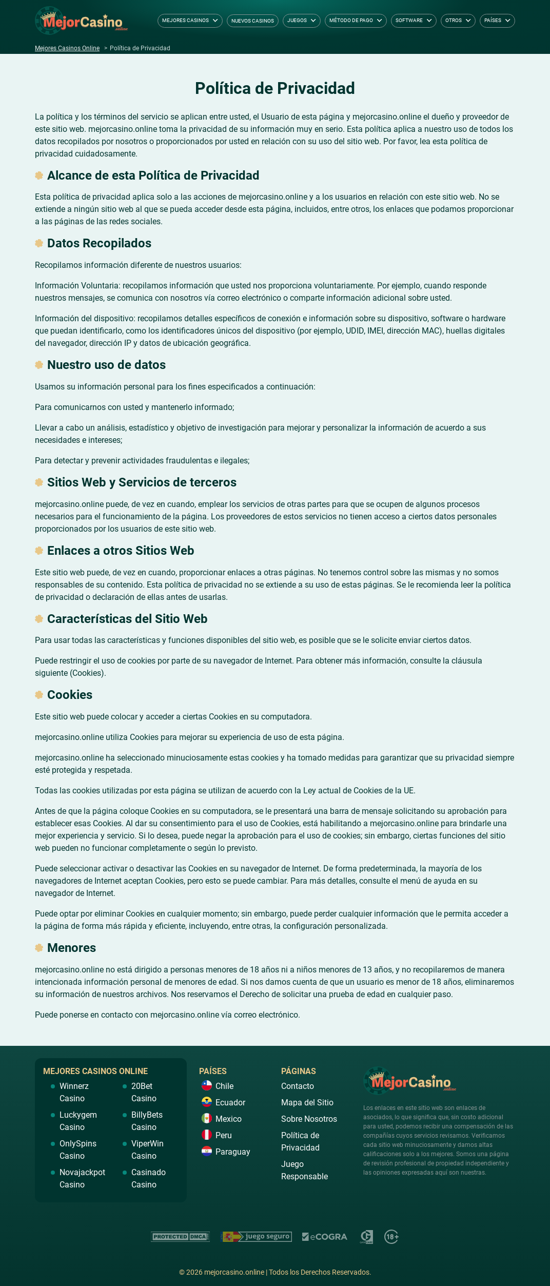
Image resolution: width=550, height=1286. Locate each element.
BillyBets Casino (147, 1121)
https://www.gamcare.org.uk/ (366, 1236)
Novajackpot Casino (82, 1178)
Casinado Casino (148, 1178)
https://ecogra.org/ (325, 1236)
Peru (223, 1135)
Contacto (297, 1086)
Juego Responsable (304, 1170)
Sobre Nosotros (309, 1119)
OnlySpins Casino (78, 1150)
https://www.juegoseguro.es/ (256, 1236)
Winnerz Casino (74, 1092)
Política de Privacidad (300, 1142)
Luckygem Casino (78, 1121)
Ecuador (230, 1102)
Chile (224, 1086)
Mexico (228, 1119)
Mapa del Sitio (307, 1102)
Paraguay (232, 1152)
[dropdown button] (215, 20)
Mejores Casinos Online (67, 48)
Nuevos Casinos (252, 21)
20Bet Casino (143, 1092)
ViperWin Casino (147, 1150)
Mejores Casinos (185, 20)
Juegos (297, 20)
